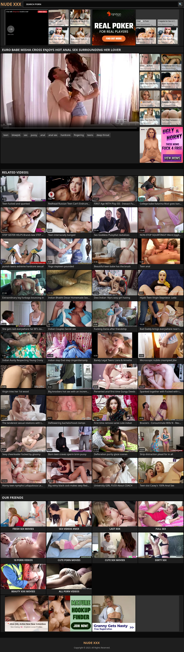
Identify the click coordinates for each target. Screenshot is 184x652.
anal (42, 135)
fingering (79, 135)
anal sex (52, 135)
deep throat (103, 135)
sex (25, 135)
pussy (34, 135)
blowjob (16, 135)
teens (90, 135)
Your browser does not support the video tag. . (70, 92)
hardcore (65, 135)
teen (5, 135)
